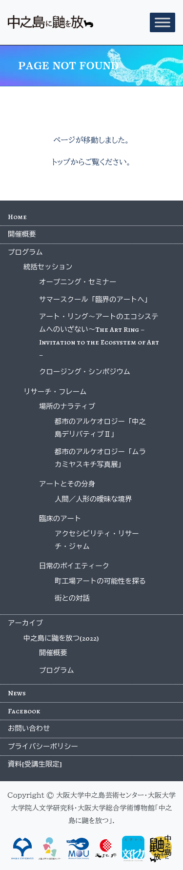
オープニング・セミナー (77, 282)
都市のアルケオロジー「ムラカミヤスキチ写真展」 (100, 458)
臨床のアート (60, 519)
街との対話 (72, 598)
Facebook (24, 711)
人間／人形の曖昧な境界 (93, 499)
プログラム (25, 252)
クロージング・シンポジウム (84, 372)
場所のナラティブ (67, 406)
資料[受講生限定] (35, 764)
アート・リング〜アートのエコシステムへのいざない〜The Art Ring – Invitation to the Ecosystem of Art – (99, 336)
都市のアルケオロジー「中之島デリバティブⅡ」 (100, 428)
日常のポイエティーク (74, 566)
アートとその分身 (67, 484)
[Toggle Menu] (162, 22)
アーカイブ (25, 623)
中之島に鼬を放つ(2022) (61, 638)
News (17, 693)
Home (17, 217)
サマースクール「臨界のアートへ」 (95, 299)
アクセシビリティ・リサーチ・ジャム (97, 540)
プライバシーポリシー (43, 746)
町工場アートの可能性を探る (100, 581)
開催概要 (22, 234)
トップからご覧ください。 (91, 162)
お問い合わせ (29, 728)
